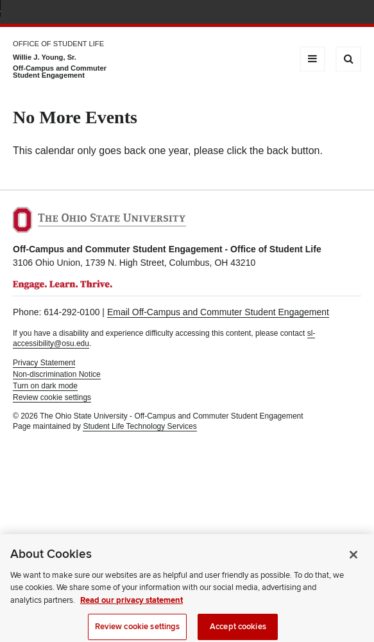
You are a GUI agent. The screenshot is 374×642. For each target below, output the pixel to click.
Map (297, 13)
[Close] (353, 559)
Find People (316, 13)
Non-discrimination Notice (57, 374)
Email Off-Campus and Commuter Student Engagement (218, 312)
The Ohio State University (38, 13)
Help (259, 13)
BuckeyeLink (278, 13)
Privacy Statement (44, 362)
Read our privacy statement (131, 605)
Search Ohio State (353, 13)
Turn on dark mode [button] (45, 385)
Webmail (335, 13)
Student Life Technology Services (139, 426)
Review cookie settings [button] (52, 397)
